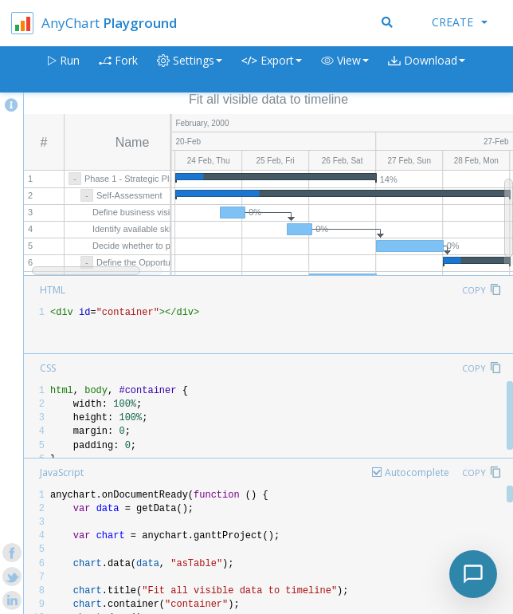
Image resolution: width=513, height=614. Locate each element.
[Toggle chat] (473, 574)
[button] (344, 69)
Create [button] (460, 22)
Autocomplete (417, 472)
